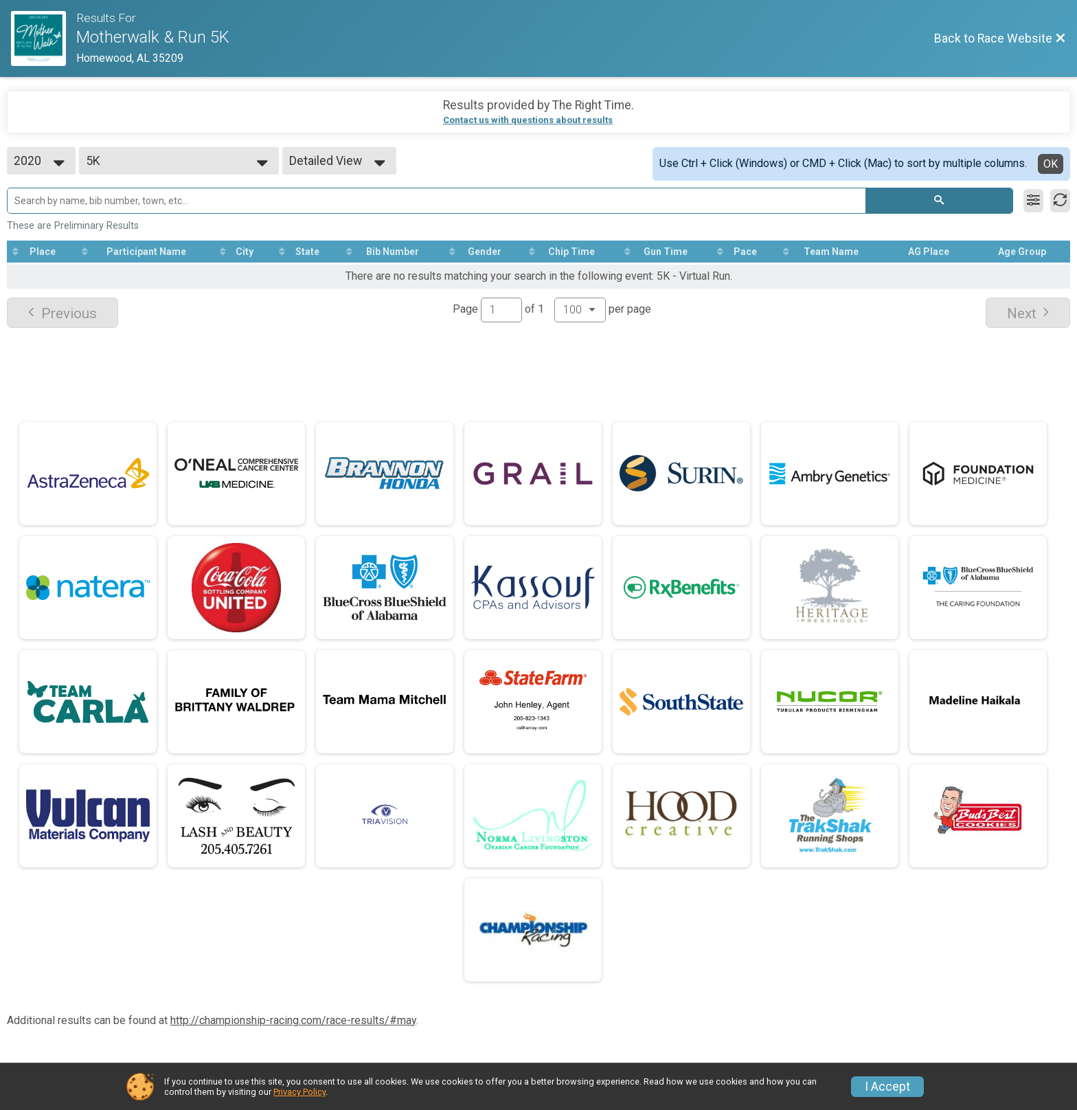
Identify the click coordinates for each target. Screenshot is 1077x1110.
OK (1050, 163)
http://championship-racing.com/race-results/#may (293, 1020)
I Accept (887, 1087)
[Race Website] (43, 38)
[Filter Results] (1033, 200)
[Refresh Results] (1060, 200)
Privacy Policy (299, 1092)
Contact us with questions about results (528, 120)
